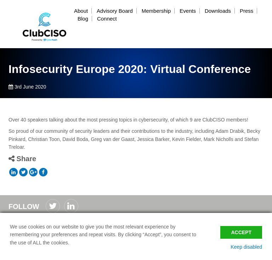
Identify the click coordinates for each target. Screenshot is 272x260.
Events (188, 10)
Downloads (218, 10)
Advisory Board (115, 10)
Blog (83, 18)
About (81, 10)
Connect (107, 18)
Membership (156, 10)
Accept (241, 232)
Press (246, 10)
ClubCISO (45, 27)
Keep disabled (246, 247)
